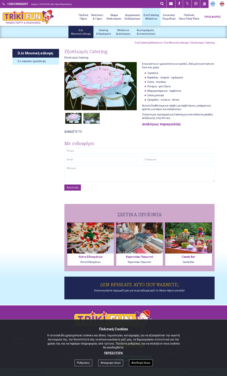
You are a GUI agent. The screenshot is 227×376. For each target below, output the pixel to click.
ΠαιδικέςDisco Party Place (189, 17)
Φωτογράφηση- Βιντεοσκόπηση (145, 32)
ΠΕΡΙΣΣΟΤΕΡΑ (113, 353)
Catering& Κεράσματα (103, 32)
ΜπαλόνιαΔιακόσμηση (123, 32)
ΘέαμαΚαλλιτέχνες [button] (114, 17)
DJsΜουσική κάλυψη (81, 32)
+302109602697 (17, 4)
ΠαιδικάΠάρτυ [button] (83, 17)
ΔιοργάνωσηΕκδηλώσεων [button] (132, 17)
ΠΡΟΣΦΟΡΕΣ (212, 16)
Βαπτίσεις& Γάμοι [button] (97, 17)
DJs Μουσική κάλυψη (176, 42)
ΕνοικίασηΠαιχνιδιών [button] (169, 17)
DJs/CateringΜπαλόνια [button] (151, 17)
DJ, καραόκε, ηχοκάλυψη (32, 61)
